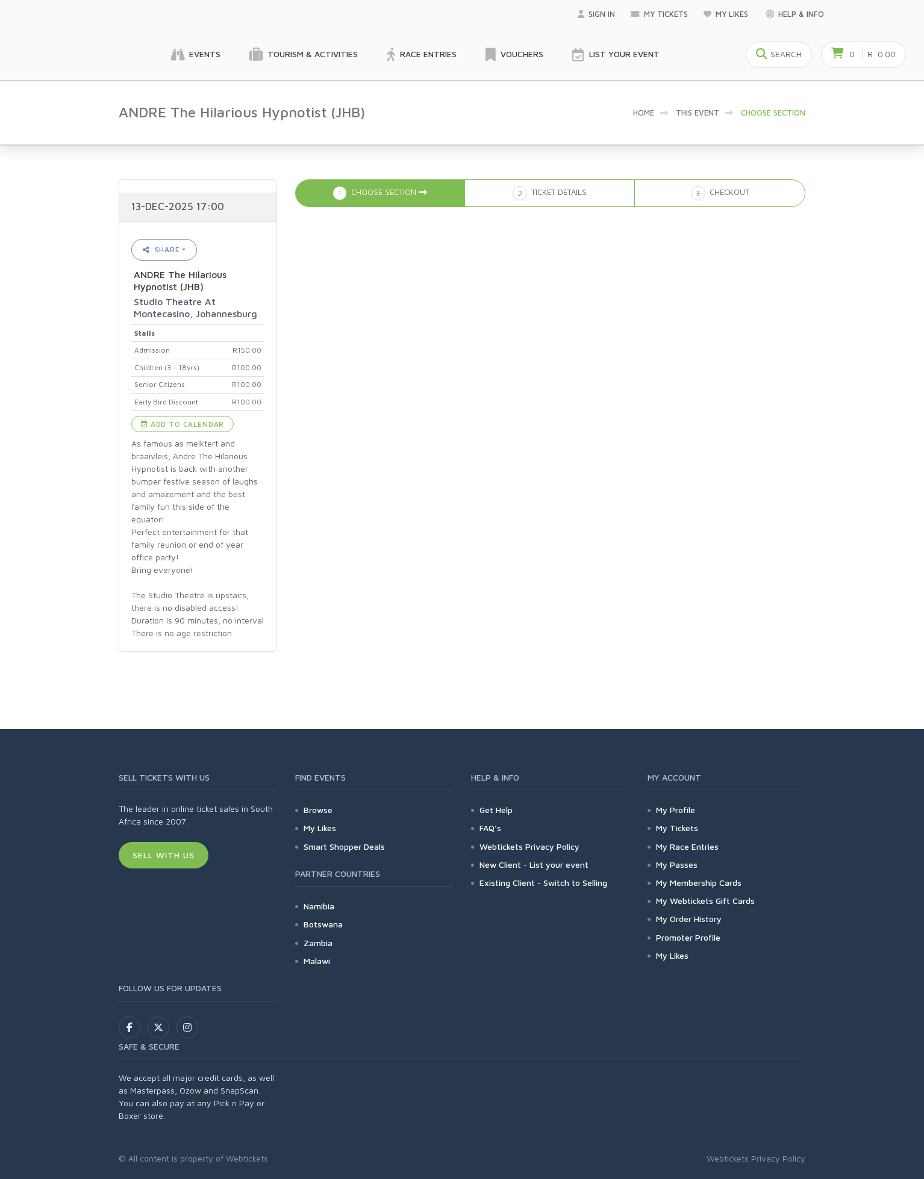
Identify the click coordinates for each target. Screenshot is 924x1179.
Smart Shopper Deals (344, 846)
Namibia (319, 906)
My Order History (689, 919)
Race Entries (422, 54)
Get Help (496, 810)
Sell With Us (164, 855)
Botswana (323, 924)
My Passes (677, 864)
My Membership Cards (698, 882)
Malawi (317, 961)
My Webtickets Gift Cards (705, 901)
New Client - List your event (533, 864)
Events (195, 54)
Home (643, 112)
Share (161, 249)
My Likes (727, 14)
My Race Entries (687, 846)
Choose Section (773, 112)
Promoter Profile (688, 937)
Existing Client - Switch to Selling (543, 882)
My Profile (675, 810)
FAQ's (490, 828)
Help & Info (795, 14)
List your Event (616, 54)
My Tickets (659, 14)
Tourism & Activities (303, 54)
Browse (318, 810)
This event (697, 112)
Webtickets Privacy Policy (529, 846)
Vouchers (514, 54)
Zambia (318, 943)
